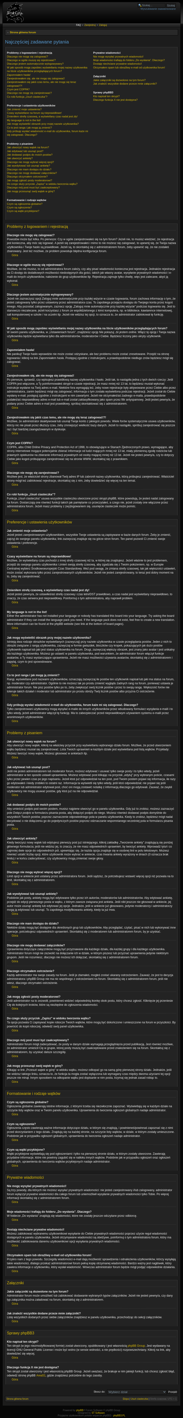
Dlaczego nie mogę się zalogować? (27, 56)
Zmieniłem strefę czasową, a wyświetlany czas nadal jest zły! (42, 116)
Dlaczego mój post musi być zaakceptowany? (33, 187)
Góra (15, 255)
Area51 (41, 1375)
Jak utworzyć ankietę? (20, 158)
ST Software (98, 1413)
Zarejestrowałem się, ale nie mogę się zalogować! (36, 78)
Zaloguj (103, 25)
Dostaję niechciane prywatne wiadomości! (117, 63)
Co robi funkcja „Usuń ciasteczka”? (27, 96)
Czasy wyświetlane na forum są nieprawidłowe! (34, 112)
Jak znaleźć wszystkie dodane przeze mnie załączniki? (125, 83)
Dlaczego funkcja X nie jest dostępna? (115, 99)
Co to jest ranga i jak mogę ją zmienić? (29, 127)
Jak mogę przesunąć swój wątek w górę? (31, 191)
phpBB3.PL (119, 1415)
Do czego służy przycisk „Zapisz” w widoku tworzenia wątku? (42, 183)
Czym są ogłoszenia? (19, 207)
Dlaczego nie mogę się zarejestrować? (29, 92)
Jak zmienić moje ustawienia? (24, 109)
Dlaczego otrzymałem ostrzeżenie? (27, 176)
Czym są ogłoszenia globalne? (24, 203)
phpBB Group (136, 1345)
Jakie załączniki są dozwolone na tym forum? (119, 80)
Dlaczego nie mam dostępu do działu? (29, 169)
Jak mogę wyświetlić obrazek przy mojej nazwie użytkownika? (43, 123)
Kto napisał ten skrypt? (106, 96)
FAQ (78, 25)
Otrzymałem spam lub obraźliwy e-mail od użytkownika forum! (129, 67)
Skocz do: (99, 1391)
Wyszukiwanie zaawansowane (158, 8)
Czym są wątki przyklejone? (23, 211)
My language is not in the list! (24, 120)
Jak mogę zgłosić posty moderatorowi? (29, 180)
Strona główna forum (23, 32)
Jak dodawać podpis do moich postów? (29, 154)
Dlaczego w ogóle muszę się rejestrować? (31, 60)
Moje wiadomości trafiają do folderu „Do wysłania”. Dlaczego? (129, 60)
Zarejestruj (90, 25)
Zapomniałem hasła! (18, 74)
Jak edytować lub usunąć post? (25, 151)
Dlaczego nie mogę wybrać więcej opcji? (30, 162)
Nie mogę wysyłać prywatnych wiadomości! (118, 56)
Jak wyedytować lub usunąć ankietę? (28, 165)
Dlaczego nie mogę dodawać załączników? (32, 173)
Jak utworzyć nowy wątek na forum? (28, 147)
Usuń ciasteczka (139, 1399)
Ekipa (126, 1399)
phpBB (79, 1410)
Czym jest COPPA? (18, 89)
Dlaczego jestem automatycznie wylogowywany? (35, 63)
